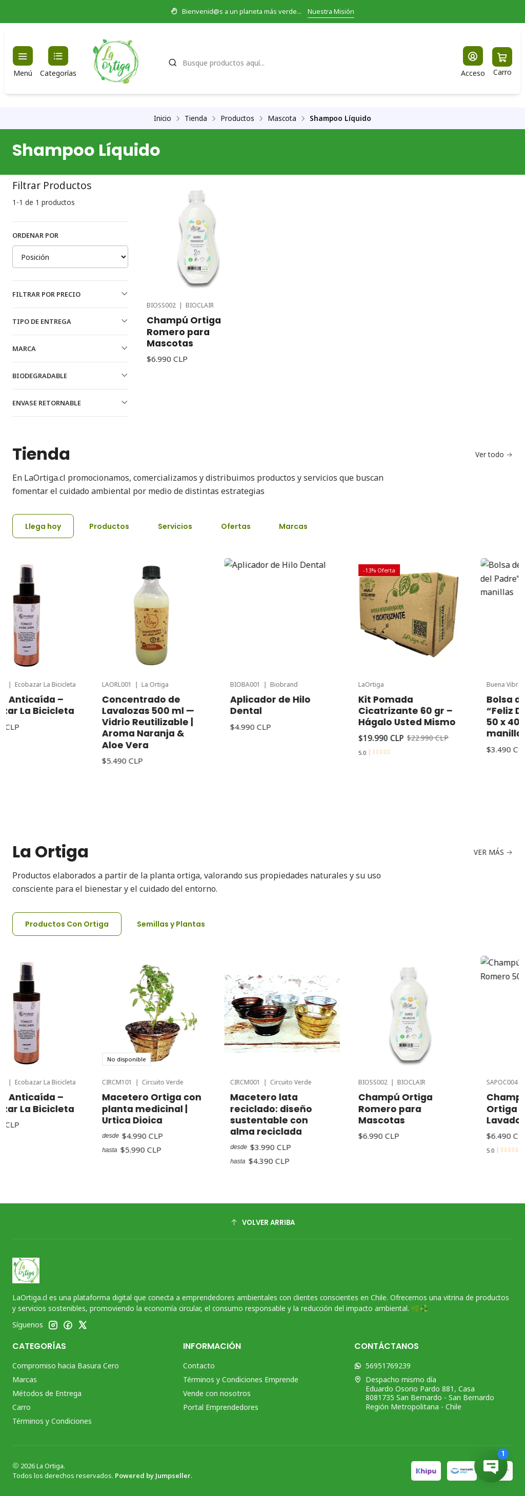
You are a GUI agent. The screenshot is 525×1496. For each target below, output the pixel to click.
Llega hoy (43, 526)
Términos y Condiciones (52, 1421)
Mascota (282, 118)
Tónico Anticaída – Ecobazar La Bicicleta (61, 675)
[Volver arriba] (262, 1222)
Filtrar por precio (70, 294)
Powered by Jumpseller (153, 1475)
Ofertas (236, 526)
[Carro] (502, 61)
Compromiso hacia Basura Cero (65, 1365)
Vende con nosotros (217, 1393)
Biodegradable (70, 375)
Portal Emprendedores (220, 1407)
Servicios (175, 526)
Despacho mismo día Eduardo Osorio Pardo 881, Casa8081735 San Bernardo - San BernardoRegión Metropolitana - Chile (424, 1393)
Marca (70, 348)
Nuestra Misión (331, 11)
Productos (237, 118)
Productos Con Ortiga (67, 924)
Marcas (293, 526)
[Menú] (23, 61)
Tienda (196, 118)
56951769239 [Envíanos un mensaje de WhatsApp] (382, 1365)
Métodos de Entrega (47, 1393)
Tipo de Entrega (70, 321)
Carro (21, 1407)
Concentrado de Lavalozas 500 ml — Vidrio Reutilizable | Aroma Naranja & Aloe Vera (185, 678)
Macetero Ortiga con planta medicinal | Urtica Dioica (189, 1064)
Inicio (162, 118)
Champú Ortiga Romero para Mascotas (184, 331)
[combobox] (303, 61)
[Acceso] (473, 61)
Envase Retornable (70, 402)
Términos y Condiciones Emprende (240, 1379)
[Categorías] (58, 61)
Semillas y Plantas (171, 924)
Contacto (199, 1365)
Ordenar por (35, 235)
